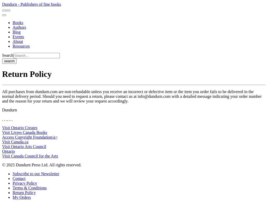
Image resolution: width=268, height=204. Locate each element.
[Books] (18, 22)
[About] (18, 41)
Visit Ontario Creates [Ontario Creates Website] (19, 128)
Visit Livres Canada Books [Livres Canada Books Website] (24, 132)
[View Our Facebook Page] (2, 119)
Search (8, 55)
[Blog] (17, 32)
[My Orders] (22, 197)
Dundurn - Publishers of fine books (31, 4)
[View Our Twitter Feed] (4, 119)
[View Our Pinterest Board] (9, 119)
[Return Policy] (24, 192)
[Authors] (19, 27)
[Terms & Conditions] (30, 188)
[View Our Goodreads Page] (12, 119)
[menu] (4, 15)
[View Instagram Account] (7, 119)
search (9, 61)
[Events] (18, 37)
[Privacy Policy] (25, 183)
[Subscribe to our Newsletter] (36, 174)
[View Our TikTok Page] (6, 119)
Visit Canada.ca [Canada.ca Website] (15, 142)
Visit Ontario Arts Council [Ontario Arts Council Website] (24, 146)
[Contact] (19, 178)
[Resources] (21, 46)
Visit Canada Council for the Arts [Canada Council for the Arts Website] (30, 156)
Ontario (8, 151)
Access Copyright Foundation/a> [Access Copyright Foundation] (30, 137)
